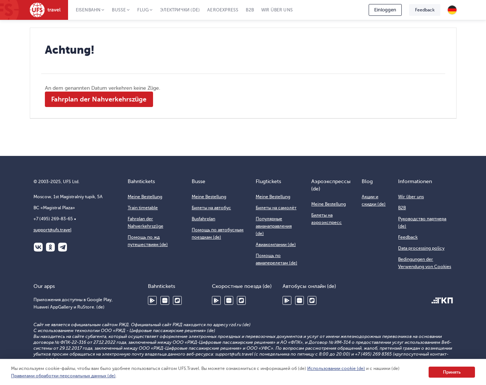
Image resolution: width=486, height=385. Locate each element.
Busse (119, 10)
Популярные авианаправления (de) (274, 226)
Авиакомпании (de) (276, 244)
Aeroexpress (222, 10)
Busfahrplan (203, 218)
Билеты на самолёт (276, 207)
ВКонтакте (38, 247)
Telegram (62, 247)
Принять (452, 372)
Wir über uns (277, 10)
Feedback (424, 10)
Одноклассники (50, 247)
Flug (143, 10)
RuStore (177, 300)
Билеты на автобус (211, 207)
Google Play (152, 300)
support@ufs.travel (52, 229)
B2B (250, 10)
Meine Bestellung (145, 196)
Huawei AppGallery (164, 300)
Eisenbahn (88, 10)
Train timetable (143, 207)
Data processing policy (421, 248)
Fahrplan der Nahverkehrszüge (99, 99)
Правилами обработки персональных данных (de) (63, 375)
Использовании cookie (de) (336, 368)
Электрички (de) (180, 10)
